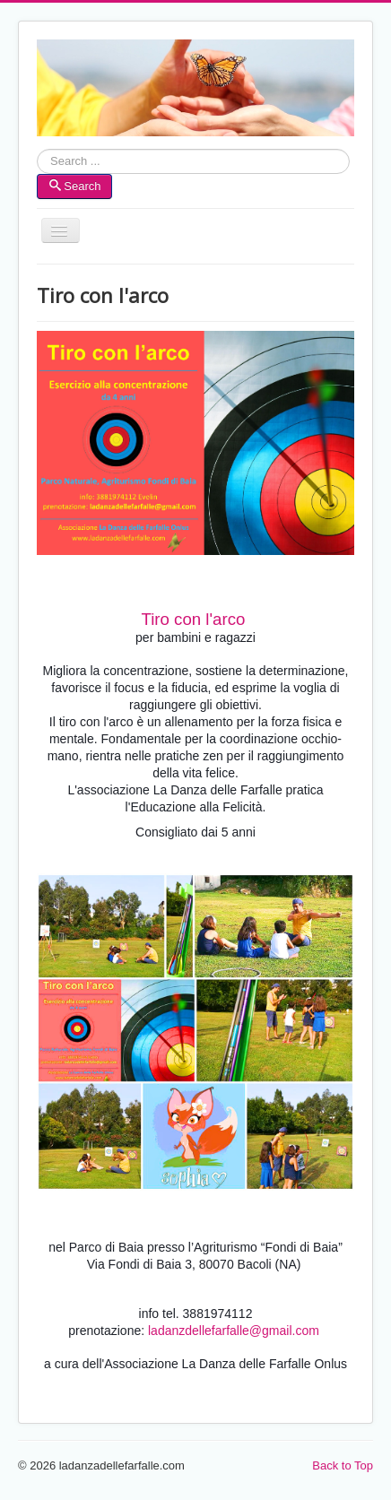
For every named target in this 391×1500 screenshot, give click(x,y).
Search (37, 161)
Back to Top (342, 1465)
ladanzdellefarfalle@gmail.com (233, 1330)
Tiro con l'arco (193, 619)
